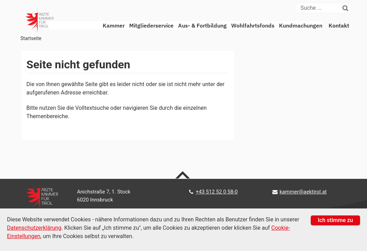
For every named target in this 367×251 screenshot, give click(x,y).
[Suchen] (347, 8)
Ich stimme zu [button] (335, 220)
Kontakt (339, 25)
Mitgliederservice (151, 25)
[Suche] (319, 8)
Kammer (114, 25)
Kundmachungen (300, 25)
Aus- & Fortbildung (202, 25)
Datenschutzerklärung (34, 228)
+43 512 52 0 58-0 (216, 192)
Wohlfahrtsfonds (252, 25)
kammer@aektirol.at (302, 192)
